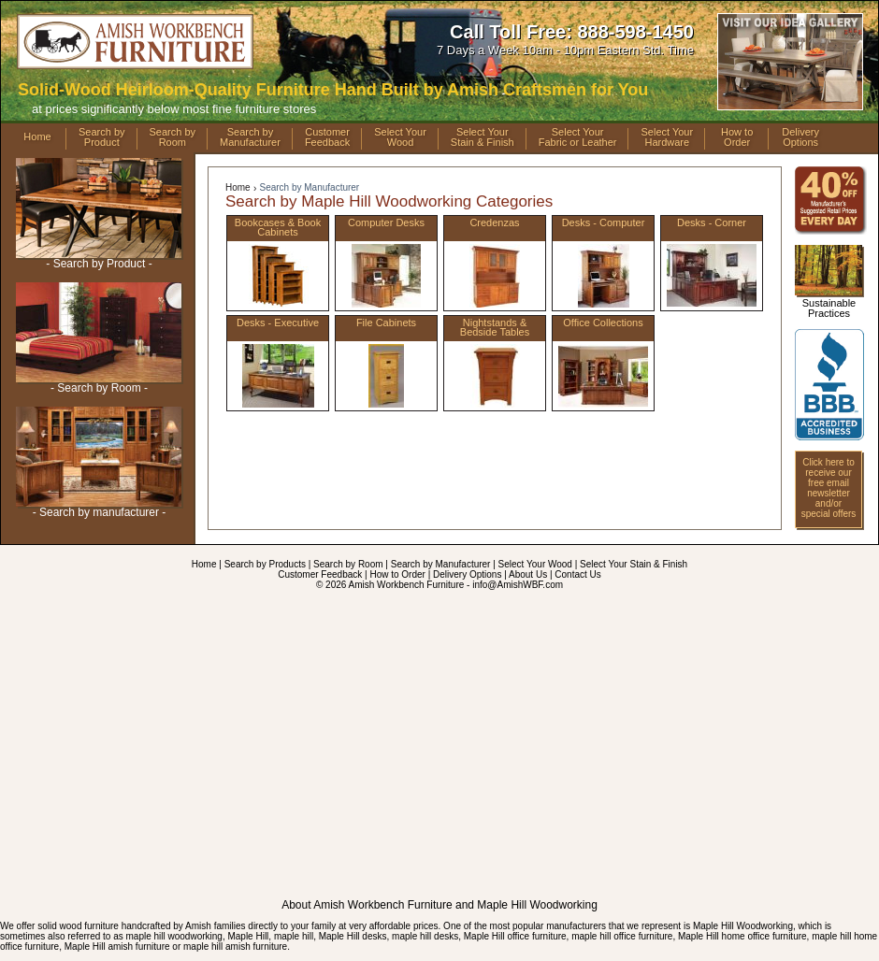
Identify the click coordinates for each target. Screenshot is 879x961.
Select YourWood (400, 137)
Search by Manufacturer (309, 187)
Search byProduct (102, 137)
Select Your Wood (535, 564)
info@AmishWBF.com (517, 585)
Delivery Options (467, 574)
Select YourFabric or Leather (578, 137)
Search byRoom (173, 137)
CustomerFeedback (327, 137)
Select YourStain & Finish (482, 137)
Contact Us (577, 574)
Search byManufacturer (250, 137)
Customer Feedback (320, 574)
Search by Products (265, 564)
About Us (528, 574)
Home (36, 136)
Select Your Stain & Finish (633, 564)
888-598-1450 (635, 32)
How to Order (397, 574)
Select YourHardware (667, 137)
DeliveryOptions (800, 137)
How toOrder (737, 137)
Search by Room (347, 564)
